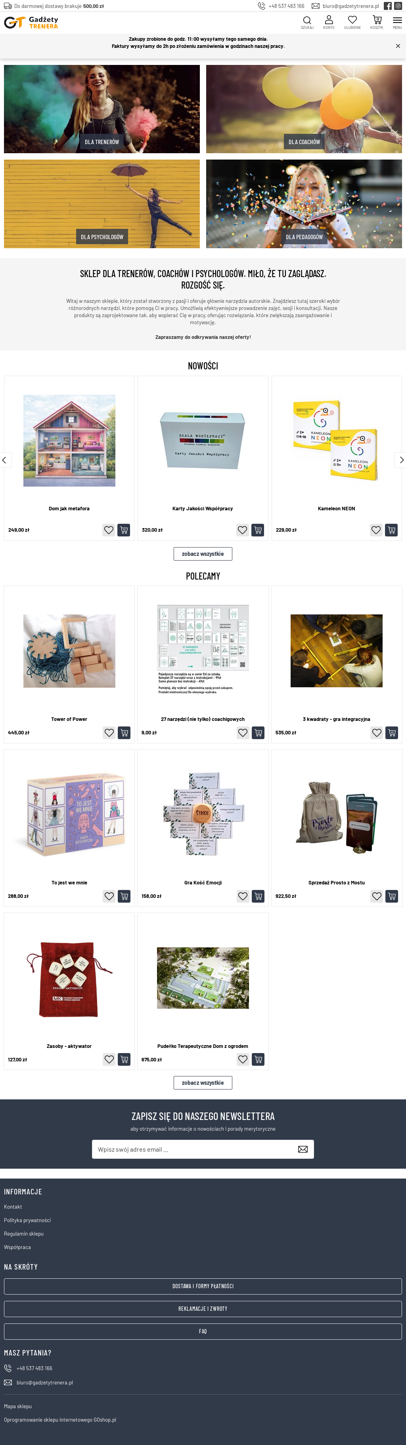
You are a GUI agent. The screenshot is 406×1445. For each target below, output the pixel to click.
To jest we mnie (69, 883)
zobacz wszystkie (203, 553)
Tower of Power (69, 719)
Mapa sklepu (18, 1406)
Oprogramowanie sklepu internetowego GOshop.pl (60, 1419)
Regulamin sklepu (24, 1233)
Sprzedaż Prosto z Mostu (336, 883)
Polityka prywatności (27, 1220)
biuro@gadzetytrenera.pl (351, 6)
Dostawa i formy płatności (203, 1286)
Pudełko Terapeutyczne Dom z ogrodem (202, 1046)
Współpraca (17, 1247)
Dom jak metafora (69, 508)
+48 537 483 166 (286, 6)
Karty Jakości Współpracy (202, 508)
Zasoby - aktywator (69, 1046)
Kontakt (13, 1207)
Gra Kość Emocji (203, 883)
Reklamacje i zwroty (202, 1308)
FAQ (203, 1331)
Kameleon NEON (336, 508)
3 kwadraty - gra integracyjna (336, 719)
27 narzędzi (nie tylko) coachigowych (203, 719)
